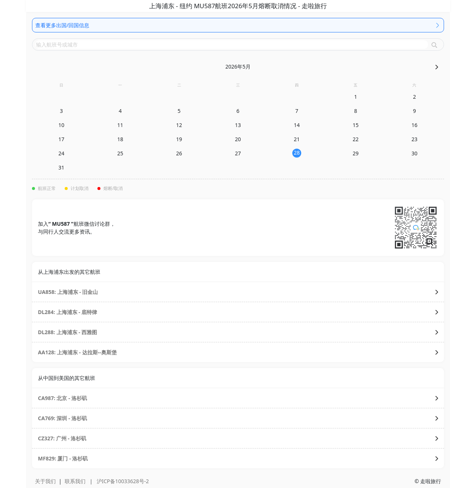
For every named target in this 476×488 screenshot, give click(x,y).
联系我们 (75, 481)
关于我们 (45, 481)
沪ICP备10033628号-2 (123, 481)
